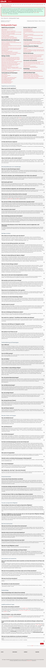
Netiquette (29, 4)
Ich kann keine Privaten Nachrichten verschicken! (31, 41)
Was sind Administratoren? (28, 28)
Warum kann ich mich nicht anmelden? (8, 33)
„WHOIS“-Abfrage (38, 624)
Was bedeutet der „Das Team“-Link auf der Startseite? (32, 38)
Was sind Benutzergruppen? (28, 31)
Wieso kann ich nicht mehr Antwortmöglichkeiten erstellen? (12, 61)
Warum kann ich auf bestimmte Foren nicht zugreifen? (11, 63)
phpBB (32, 645)
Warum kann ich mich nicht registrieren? (9, 31)
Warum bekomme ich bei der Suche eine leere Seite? (32, 56)
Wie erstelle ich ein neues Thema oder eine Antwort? (11, 57)
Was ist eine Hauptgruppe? (28, 37)
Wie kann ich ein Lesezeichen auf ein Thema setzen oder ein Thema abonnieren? (33, 64)
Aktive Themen (42, 21)
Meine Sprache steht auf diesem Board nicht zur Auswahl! (11, 48)
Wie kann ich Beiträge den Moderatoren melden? (10, 67)
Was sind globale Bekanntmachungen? (8, 78)
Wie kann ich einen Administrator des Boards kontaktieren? (33, 78)
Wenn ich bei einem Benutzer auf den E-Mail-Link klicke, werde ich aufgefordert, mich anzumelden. (11, 54)
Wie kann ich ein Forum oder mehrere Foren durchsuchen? (33, 54)
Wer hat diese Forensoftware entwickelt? (30, 74)
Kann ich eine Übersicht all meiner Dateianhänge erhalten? (33, 71)
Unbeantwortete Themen (32, 21)
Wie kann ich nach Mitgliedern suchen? (30, 58)
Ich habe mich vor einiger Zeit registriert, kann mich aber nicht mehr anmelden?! (11, 35)
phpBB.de (17, 198)
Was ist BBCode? (4, 74)
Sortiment (25, 651)
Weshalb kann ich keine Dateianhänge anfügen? (10, 64)
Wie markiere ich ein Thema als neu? (8, 71)
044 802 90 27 (29, 660)
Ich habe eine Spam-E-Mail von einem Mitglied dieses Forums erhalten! (32, 44)
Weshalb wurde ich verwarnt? (7, 66)
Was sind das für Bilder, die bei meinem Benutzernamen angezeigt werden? (11, 49)
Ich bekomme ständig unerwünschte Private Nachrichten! (33, 42)
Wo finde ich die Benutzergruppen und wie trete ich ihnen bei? (33, 33)
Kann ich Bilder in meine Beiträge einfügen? (9, 77)
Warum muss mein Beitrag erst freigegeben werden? (11, 70)
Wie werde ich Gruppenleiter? (28, 34)
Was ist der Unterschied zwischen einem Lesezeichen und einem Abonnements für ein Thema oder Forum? (33, 62)
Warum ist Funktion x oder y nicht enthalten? (31, 75)
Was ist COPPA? (4, 29)
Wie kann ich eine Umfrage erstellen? (8, 60)
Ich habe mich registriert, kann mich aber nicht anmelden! (12, 32)
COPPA (20, 118)
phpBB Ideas (10, 616)
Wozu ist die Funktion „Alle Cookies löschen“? (10, 38)
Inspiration (37, 651)
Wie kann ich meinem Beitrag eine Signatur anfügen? (11, 59)
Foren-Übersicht (4, 18)
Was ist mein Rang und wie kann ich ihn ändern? (10, 52)
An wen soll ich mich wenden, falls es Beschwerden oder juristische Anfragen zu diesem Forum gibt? (33, 77)
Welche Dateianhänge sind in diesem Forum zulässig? (32, 70)
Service (2, 651)
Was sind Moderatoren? (27, 29)
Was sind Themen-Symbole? (6, 83)
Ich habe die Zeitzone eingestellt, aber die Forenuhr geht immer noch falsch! (11, 46)
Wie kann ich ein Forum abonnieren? (29, 66)
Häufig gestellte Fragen (14, 18)
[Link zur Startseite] (10, 1)
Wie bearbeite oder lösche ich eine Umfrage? (9, 62)
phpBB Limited (10, 198)
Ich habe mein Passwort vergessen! (8, 36)
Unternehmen (14, 651)
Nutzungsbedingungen (39, 4)
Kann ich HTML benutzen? (6, 75)
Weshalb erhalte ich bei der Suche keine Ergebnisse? (32, 55)
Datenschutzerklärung (6, 6)
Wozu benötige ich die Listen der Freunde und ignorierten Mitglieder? (33, 48)
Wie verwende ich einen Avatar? (7, 51)
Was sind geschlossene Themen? (7, 81)
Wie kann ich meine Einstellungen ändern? (9, 41)
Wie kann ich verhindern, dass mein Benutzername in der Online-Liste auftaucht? (11, 43)
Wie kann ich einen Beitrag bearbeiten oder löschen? (11, 58)
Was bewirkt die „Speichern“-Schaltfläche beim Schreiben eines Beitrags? (12, 69)
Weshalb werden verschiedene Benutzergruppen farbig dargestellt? (33, 36)
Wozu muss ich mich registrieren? (7, 28)
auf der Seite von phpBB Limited (24, 610)
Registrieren (3, 4)
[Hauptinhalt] (23, 326)
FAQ (24, 4)
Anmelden (10, 4)
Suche (20, 4)
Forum (15, 4)
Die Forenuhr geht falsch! (6, 44)
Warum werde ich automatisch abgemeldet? (9, 37)
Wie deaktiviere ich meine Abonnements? (30, 67)
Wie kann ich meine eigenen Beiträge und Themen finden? (33, 59)
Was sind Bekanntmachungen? (7, 79)
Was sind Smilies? (5, 76)
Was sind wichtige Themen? (6, 80)
